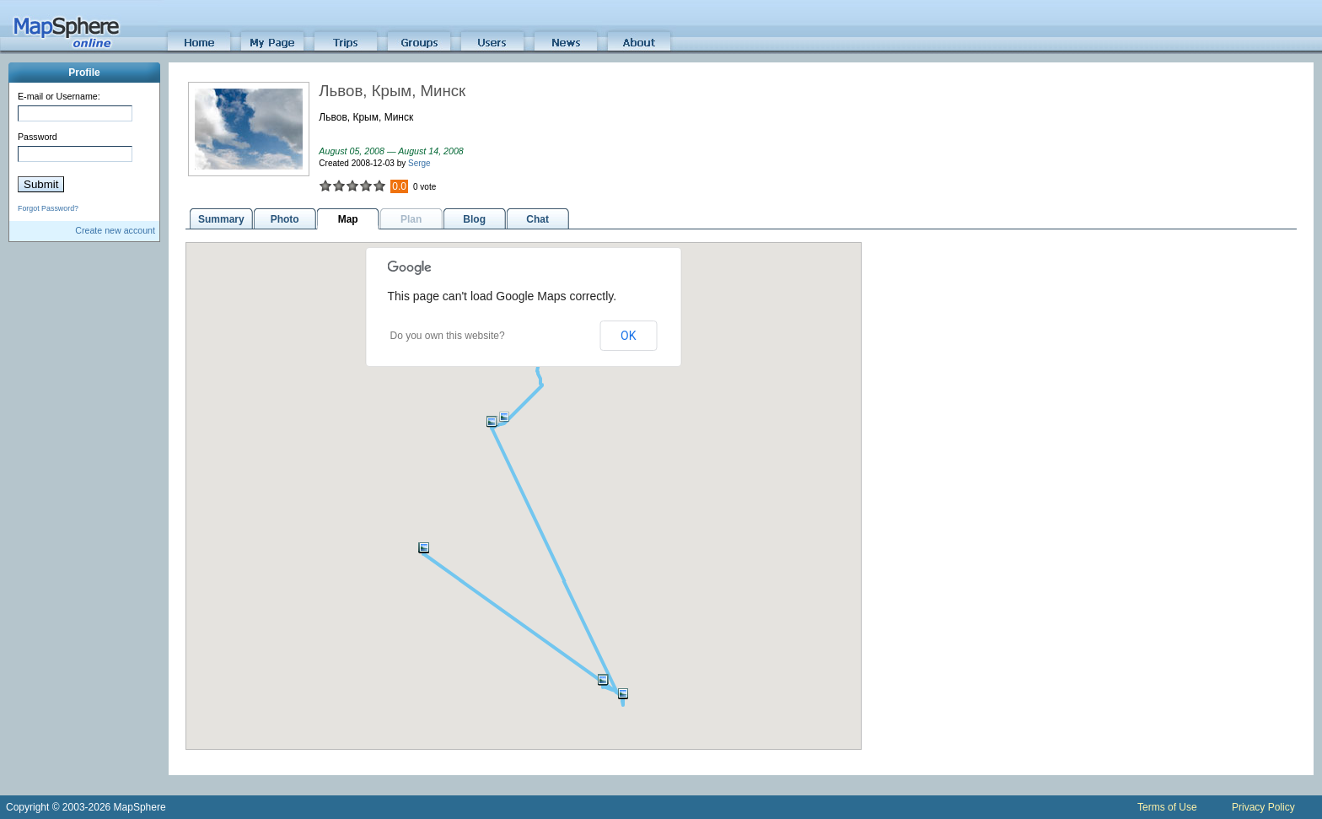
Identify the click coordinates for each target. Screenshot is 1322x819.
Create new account (115, 230)
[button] (424, 547)
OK (628, 335)
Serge (419, 163)
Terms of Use (1167, 807)
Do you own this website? (447, 336)
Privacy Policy (1263, 807)
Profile (83, 72)
